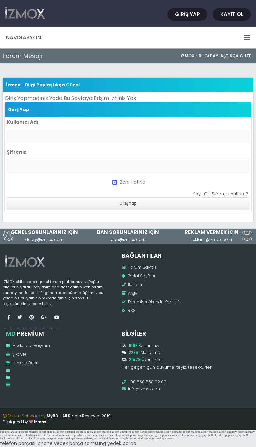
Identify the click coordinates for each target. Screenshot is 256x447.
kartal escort (147, 431)
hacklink (52, 328)
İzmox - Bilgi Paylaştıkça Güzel (217, 56)
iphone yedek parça (60, 443)
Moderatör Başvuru (28, 345)
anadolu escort (19, 431)
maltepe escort (37, 431)
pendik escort (163, 431)
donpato (5, 431)
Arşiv (129, 293)
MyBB (52, 416)
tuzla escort (51, 435)
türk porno (131, 435)
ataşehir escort (110, 431)
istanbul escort (16, 435)
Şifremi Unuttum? (230, 194)
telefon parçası (17, 443)
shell (16, 328)
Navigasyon (128, 37)
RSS (129, 310)
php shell (27, 328)
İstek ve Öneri (22, 363)
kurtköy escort (34, 435)
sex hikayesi (116, 435)
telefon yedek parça (189, 435)
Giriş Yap (187, 14)
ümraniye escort (129, 431)
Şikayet (16, 354)
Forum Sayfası (140, 267)
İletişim (132, 284)
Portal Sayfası (138, 276)
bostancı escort (74, 431)
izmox (40, 422)
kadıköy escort (92, 431)
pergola (8, 328)
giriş (158, 435)
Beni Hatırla (128, 182)
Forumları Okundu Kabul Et (151, 302)
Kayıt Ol (231, 14)
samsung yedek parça (110, 443)
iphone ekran (169, 435)
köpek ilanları (146, 435)
